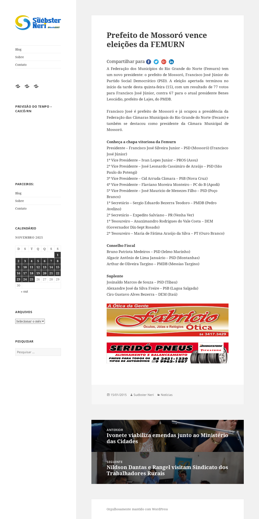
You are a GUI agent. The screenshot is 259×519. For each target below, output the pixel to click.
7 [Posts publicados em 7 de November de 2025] (51, 261)
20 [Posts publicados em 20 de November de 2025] (44, 273)
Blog (18, 49)
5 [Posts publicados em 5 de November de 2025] (38, 261)
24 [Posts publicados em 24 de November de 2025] (25, 279)
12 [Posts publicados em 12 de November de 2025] (38, 267)
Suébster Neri (144, 395)
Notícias (167, 395)
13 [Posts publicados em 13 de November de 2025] (44, 267)
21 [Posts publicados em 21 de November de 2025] (51, 273)
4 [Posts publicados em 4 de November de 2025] (31, 261)
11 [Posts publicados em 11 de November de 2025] (31, 267)
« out (24, 291)
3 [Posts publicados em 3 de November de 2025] (25, 261)
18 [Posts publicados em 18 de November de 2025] (31, 273)
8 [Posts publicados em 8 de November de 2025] (58, 261)
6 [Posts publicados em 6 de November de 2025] (44, 261)
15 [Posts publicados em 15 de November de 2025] (57, 267)
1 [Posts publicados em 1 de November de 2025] (58, 255)
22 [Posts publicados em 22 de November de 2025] (57, 273)
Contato (21, 65)
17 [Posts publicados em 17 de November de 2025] (25, 273)
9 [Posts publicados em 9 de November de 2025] (18, 267)
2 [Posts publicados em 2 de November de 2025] (18, 261)
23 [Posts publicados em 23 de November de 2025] (18, 279)
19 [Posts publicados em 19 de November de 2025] (38, 273)
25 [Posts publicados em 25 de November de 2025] (31, 279)
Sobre (19, 57)
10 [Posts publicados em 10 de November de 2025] (25, 267)
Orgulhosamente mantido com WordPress (137, 509)
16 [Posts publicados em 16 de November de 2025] (18, 273)
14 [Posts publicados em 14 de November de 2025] (51, 267)
